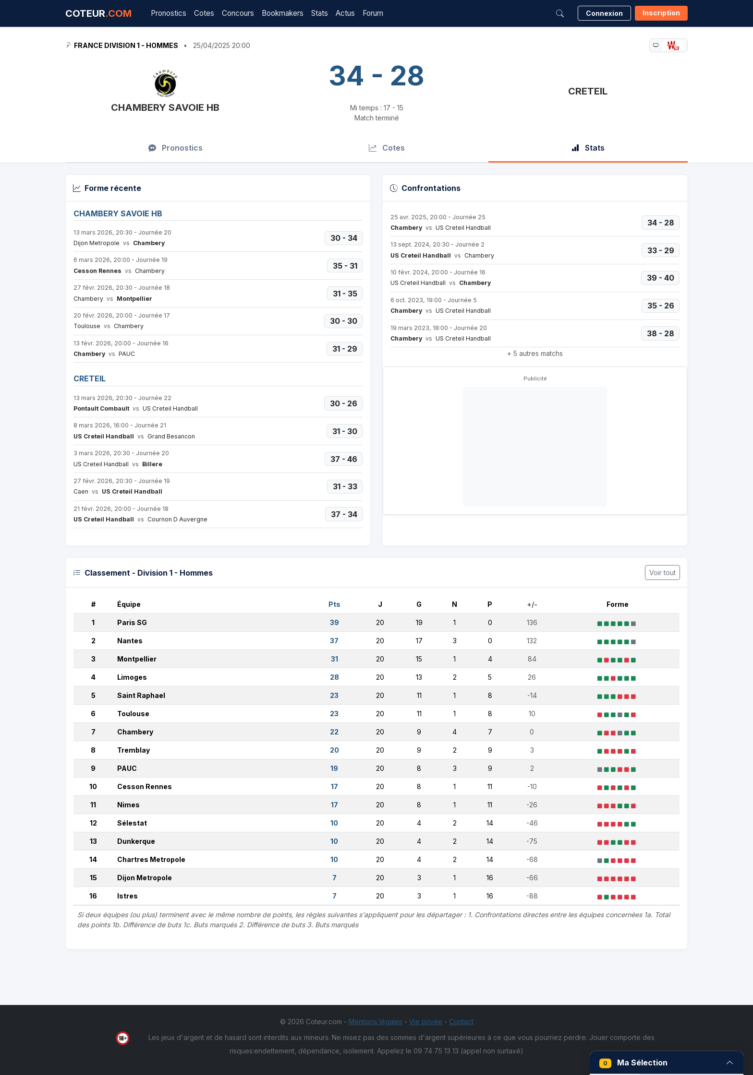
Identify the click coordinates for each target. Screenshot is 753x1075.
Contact (461, 1021)
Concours (238, 13)
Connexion (604, 13)
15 (93, 878)
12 (93, 823)
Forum (373, 13)
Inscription (661, 13)
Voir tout (662, 572)
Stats (319, 13)
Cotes (204, 13)
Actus (345, 13)
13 (93, 841)
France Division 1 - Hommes (126, 45)
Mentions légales (375, 1021)
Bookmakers (283, 13)
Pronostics (168, 13)
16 (93, 896)
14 (93, 859)
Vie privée (425, 1021)
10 (93, 786)
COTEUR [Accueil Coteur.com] (98, 13)
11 (93, 805)
